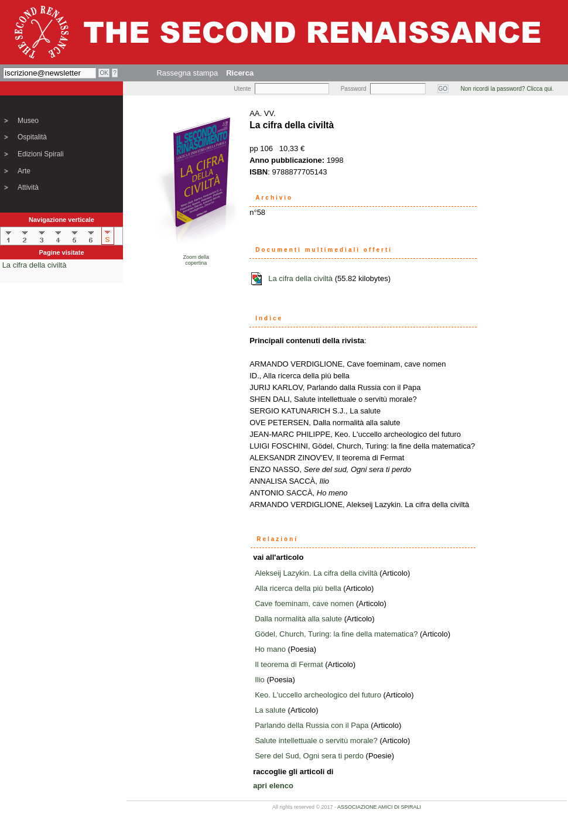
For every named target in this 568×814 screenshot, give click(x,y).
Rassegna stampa (187, 73)
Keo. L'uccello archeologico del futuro (318, 694)
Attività (28, 187)
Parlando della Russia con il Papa (311, 725)
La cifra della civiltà (34, 265)
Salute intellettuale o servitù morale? (316, 740)
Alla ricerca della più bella (298, 588)
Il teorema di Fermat (289, 664)
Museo (28, 121)
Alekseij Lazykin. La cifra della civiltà (316, 573)
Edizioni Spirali (41, 154)
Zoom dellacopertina (196, 260)
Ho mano (270, 649)
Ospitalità (32, 137)
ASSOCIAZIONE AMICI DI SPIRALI (379, 807)
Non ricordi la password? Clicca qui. (507, 88)
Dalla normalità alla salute (298, 618)
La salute (270, 710)
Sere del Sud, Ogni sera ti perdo (309, 755)
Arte (24, 171)
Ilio (260, 679)
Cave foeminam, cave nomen (304, 603)
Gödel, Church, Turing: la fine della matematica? (336, 634)
